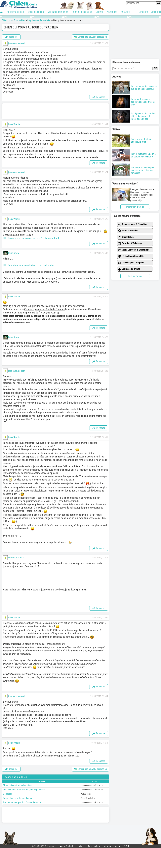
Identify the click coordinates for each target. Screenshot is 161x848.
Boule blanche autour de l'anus (17, 798)
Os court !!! (8, 794)
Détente (99, 11)
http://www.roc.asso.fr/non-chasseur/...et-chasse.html (31, 238)
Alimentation (126, 237)
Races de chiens (36, 11)
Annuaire (125, 11)
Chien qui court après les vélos (17, 785)
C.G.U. (126, 846)
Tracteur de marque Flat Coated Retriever (22, 802)
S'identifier (156, 11)
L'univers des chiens (82, 11)
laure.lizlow (13, 253)
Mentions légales (112, 846)
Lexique (80, 846)
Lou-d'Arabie (14, 124)
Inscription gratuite (135, 206)
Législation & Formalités (131, 256)
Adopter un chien (15, 11)
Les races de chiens (129, 269)
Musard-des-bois (16, 557)
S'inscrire (143, 11)
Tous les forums (135, 276)
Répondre (11, 36)
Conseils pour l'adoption (131, 262)
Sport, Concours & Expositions (133, 249)
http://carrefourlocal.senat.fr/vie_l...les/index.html (28, 265)
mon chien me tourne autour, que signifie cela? (24, 789)
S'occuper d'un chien (57, 11)
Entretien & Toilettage (130, 243)
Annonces (112, 11)
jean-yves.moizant (16, 43)
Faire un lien (94, 846)
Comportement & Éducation (132, 224)
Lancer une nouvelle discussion (90, 36)
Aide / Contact (66, 846)
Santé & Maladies (128, 230)
